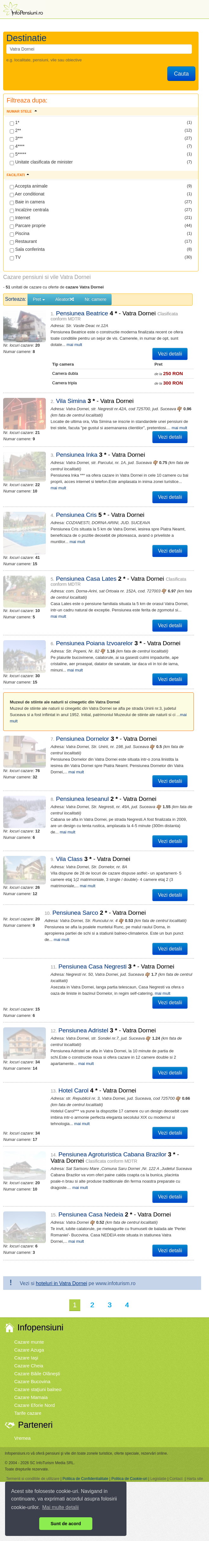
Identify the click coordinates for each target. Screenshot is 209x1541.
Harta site (195, 1468)
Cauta (181, 74)
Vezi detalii (170, 353)
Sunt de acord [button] (66, 1523)
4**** (17, 146)
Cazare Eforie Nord (34, 1395)
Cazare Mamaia (31, 1387)
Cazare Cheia (28, 1355)
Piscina (19, 234)
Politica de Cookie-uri (129, 1468)
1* (14, 123)
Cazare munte (29, 1331)
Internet (20, 218)
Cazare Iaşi (26, 1347)
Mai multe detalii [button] (60, 1507)
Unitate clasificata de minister (41, 162)
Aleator (64, 299)
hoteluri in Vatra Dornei (61, 1273)
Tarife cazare (27, 1403)
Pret (39, 299)
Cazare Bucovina (32, 1371)
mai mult (166, 427)
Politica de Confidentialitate (85, 1468)
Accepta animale (29, 186)
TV (15, 257)
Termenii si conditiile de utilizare (32, 1468)
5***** (18, 154)
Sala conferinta (27, 249)
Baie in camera (27, 202)
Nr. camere (95, 299)
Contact (175, 1468)
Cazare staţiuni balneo (37, 1379)
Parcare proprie (28, 226)
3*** (16, 138)
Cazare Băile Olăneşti (37, 1363)
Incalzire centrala (29, 210)
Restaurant (23, 241)
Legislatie (158, 1468)
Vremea (22, 1427)
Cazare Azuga (29, 1339)
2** (15, 130)
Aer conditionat (27, 194)
